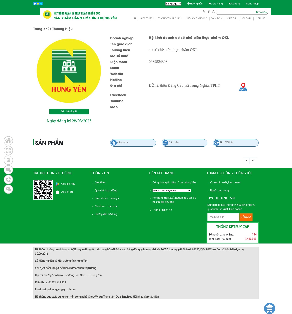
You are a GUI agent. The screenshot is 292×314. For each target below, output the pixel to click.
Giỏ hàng (215, 3)
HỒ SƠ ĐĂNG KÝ (197, 18)
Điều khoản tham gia (107, 198)
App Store (67, 192)
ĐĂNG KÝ (246, 217)
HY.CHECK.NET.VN (221, 198)
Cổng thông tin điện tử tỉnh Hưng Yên (174, 182)
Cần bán (174, 142)
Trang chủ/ (42, 28)
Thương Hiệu (62, 28)
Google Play (68, 184)
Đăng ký (234, 3)
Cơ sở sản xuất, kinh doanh (225, 182)
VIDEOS (231, 18)
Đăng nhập (252, 3)
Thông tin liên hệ (162, 210)
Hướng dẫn (195, 3)
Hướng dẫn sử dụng (106, 214)
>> (253, 160)
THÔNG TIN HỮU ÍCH (170, 18)
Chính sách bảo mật (106, 206)
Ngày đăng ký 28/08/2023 (69, 121)
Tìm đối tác (226, 142)
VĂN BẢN (216, 18)
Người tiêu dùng (219, 190)
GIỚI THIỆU (146, 18)
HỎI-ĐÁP (246, 18)
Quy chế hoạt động (106, 190)
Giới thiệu (100, 182)
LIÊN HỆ (260, 18)
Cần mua (122, 142)
